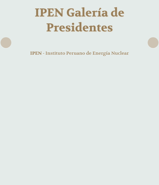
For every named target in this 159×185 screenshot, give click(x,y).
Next (153, 42)
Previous (6, 42)
